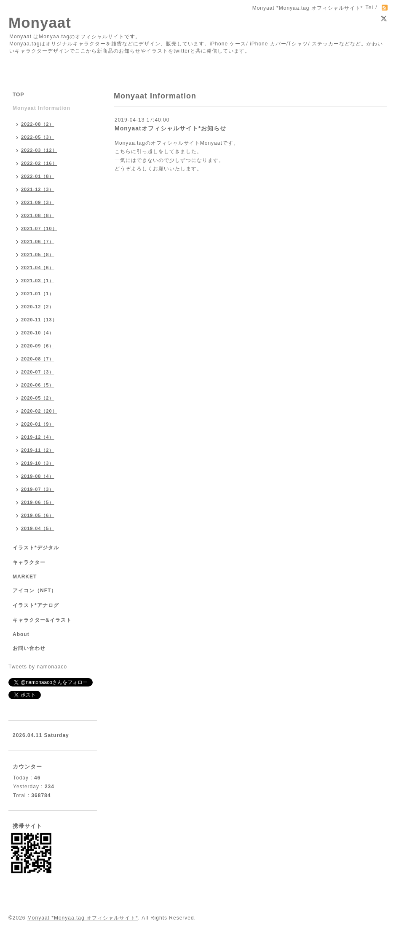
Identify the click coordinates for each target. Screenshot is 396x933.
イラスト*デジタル (36, 548)
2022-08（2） (37, 124)
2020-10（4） (37, 332)
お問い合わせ (29, 648)
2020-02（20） (39, 410)
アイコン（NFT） (34, 591)
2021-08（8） (37, 215)
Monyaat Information (41, 108)
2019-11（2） (37, 450)
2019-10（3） (37, 463)
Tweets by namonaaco (37, 667)
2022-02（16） (39, 163)
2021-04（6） (37, 267)
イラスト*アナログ (36, 605)
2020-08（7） (37, 358)
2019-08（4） (37, 476)
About (21, 634)
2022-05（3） (37, 137)
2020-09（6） (37, 345)
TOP (18, 95)
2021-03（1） (37, 280)
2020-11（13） (39, 319)
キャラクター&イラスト (42, 620)
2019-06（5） (37, 502)
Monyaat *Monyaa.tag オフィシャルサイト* (82, 918)
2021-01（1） (37, 293)
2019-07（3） (37, 489)
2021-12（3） (37, 189)
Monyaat (39, 22)
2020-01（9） (37, 424)
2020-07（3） (37, 371)
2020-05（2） (37, 397)
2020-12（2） (37, 306)
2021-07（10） (39, 228)
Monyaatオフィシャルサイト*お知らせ (170, 128)
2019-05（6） (37, 515)
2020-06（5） (37, 384)
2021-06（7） (37, 241)
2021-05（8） (37, 254)
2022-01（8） (37, 176)
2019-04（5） (37, 528)
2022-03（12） (39, 150)
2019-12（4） (37, 437)
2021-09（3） (37, 202)
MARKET (25, 577)
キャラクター (29, 562)
